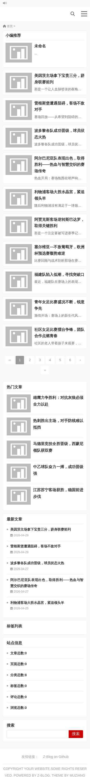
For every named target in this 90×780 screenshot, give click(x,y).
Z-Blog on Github (56, 757)
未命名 (40, 46)
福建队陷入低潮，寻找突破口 (59, 274)
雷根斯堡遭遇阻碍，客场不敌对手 (35, 546)
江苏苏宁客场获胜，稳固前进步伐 (58, 493)
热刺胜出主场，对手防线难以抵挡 (58, 424)
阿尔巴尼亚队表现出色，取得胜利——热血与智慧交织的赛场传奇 (59, 164)
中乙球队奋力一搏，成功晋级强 (58, 470)
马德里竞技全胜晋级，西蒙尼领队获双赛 (58, 447)
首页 (8, 26)
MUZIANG (77, 775)
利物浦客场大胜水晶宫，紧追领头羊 (37, 603)
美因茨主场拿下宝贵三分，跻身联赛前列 (40, 529)
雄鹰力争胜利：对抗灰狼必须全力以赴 (58, 401)
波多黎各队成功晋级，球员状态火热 (37, 563)
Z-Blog (43, 775)
